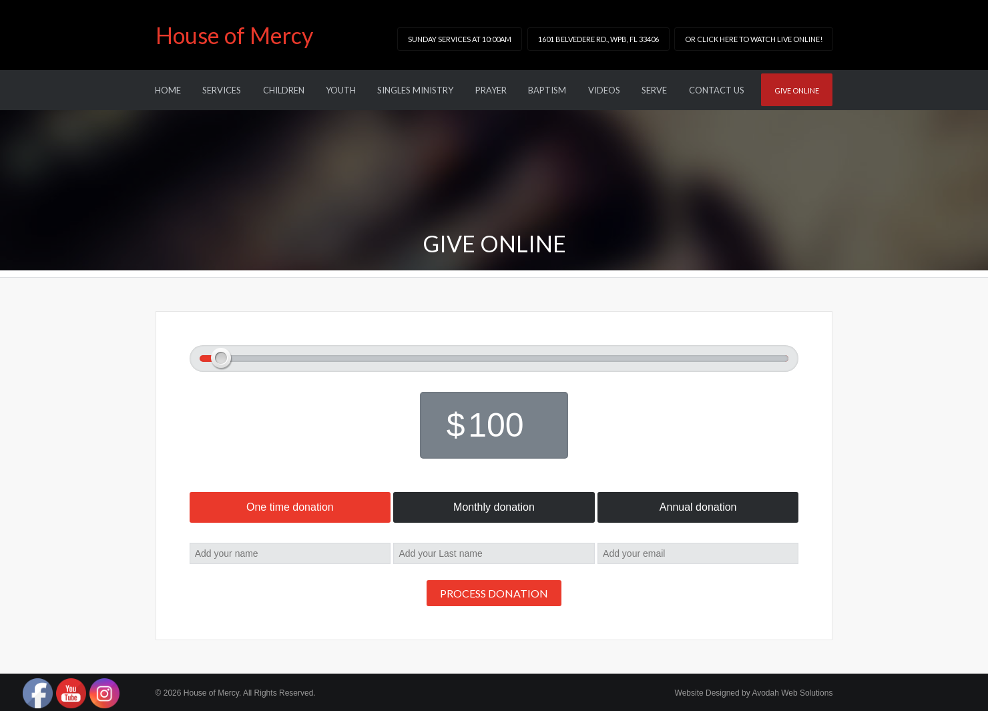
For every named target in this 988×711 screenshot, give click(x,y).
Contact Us (716, 90)
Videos (604, 90)
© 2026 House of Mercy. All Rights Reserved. (236, 693)
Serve (654, 90)
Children (283, 90)
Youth (341, 90)
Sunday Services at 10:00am (459, 39)
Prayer (491, 90)
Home (168, 90)
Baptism (547, 90)
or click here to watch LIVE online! (753, 39)
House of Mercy (234, 35)
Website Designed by (754, 693)
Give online (796, 90)
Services (221, 90)
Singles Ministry (415, 90)
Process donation (494, 593)
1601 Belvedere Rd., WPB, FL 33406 (598, 39)
